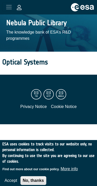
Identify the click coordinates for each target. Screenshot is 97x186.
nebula (61, 96)
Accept (10, 182)
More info (69, 171)
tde (36, 96)
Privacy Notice (33, 106)
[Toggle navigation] (9, 7)
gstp (49, 96)
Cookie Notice (64, 106)
